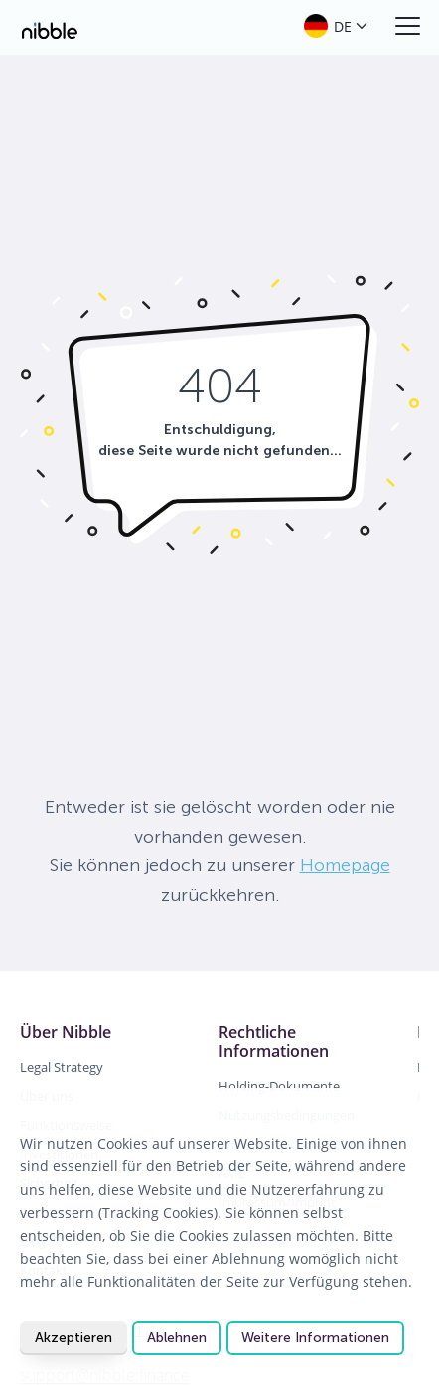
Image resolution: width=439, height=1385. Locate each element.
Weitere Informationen (315, 1337)
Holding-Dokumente (279, 1086)
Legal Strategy (61, 1067)
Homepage (345, 865)
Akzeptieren (73, 1337)
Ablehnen (177, 1337)
